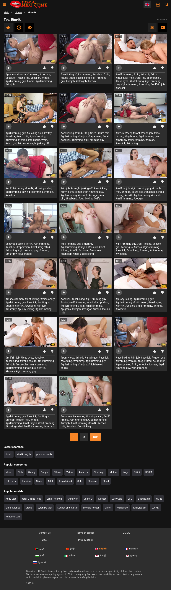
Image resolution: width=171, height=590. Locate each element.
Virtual (69, 472)
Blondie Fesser (91, 507)
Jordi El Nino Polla (31, 498)
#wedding (121, 253)
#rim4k (45, 77)
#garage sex (123, 364)
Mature (113, 472)
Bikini (137, 472)
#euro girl (11, 143)
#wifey (47, 133)
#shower (84, 250)
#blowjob (81, 81)
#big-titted (90, 133)
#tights (10, 305)
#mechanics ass (148, 364)
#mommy (44, 74)
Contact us (45, 532)
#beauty (10, 371)
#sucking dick (35, 133)
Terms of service (85, 532)
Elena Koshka (13, 507)
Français (131, 548)
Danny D (88, 498)
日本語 (100, 555)
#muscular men (125, 77)
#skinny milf (68, 302)
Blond (106, 481)
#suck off (11, 77)
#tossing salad (43, 188)
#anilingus (34, 139)
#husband (71, 198)
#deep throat (132, 133)
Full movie (11, 481)
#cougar (93, 195)
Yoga (125, 472)
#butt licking (136, 81)
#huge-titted (68, 77)
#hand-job (23, 77)
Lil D (130, 498)
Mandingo (122, 507)
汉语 (70, 548)
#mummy (11, 253)
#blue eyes (122, 81)
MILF (50, 481)
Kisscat (102, 498)
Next (95, 436)
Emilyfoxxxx (139, 507)
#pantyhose (67, 357)
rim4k (9, 454)
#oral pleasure (28, 360)
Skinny (31, 472)
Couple (44, 472)
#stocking (132, 250)
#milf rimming (124, 74)
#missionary (47, 299)
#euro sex (137, 191)
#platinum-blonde (16, 74)
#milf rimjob (158, 84)
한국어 (131, 555)
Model (9, 472)
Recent (19, 27)
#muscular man (15, 299)
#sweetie (121, 309)
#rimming (32, 74)
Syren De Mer (45, 507)
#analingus (150, 191)
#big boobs (130, 136)
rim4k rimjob (24, 454)
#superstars (25, 253)
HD (163, 27)
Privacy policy (85, 539)
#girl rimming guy (16, 81)
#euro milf (22, 136)
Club (20, 472)
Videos (18, 12)
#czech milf (22, 419)
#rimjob (10, 84)
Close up (92, 481)
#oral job (140, 77)
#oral (106, 136)
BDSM (148, 472)
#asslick (35, 77)
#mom (30, 81)
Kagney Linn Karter (67, 507)
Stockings (99, 472)
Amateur (83, 472)
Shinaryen (72, 498)
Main (6, 12)
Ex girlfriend (65, 481)
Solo (79, 481)
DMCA (126, 532)
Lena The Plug (54, 498)
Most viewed (30, 27)
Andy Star (11, 498)
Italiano (70, 555)
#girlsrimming (44, 81)
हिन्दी (39, 555)
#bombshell (153, 77)
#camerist (41, 364)
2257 (45, 539)
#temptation (101, 302)
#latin (81, 305)
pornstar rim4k (44, 454)
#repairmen (95, 136)
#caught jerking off (38, 143)
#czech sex (158, 357)
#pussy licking (26, 309)
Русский (39, 562)
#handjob (66, 253)
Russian (26, 481)
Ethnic (57, 472)
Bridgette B (144, 498)
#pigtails (66, 309)
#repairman (23, 247)
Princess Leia (13, 516)
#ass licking (83, 77)
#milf (106, 74)
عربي (39, 548)
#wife (97, 198)
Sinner (108, 507)
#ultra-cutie (156, 250)
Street (39, 481)
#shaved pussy (14, 243)
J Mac (158, 498)
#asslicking (67, 74)
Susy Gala (117, 498)
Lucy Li (155, 507)
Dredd (29, 507)
